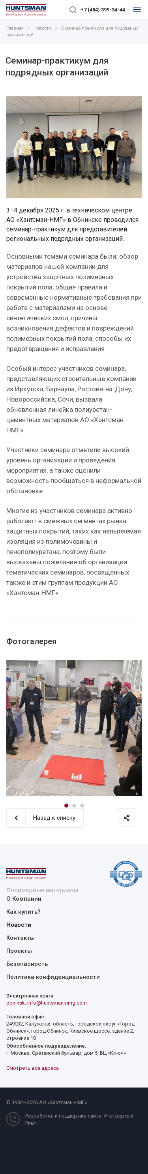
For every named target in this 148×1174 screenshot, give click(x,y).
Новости (18, 924)
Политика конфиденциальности (53, 977)
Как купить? (23, 911)
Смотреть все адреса (32, 1068)
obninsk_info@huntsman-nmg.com (46, 1003)
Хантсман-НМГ (67, 1102)
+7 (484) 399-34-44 (103, 10)
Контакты (20, 937)
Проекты (19, 950)
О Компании (23, 898)
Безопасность (27, 963)
